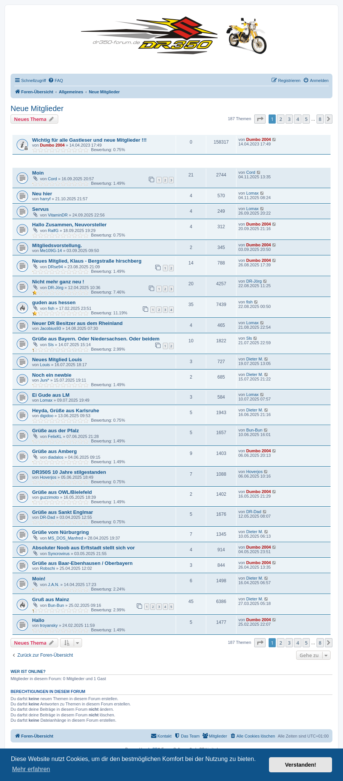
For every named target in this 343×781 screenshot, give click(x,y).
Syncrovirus (59, 553)
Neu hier (42, 193)
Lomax (252, 193)
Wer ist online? (28, 671)
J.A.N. (53, 584)
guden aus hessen (54, 302)
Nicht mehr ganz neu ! (58, 282)
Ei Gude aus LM (51, 395)
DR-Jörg (55, 287)
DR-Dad (47, 517)
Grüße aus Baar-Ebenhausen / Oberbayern (82, 563)
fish (51, 308)
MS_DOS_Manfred (65, 538)
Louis (45, 364)
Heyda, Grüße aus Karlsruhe (65, 410)
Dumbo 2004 (52, 145)
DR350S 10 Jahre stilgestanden (69, 472)
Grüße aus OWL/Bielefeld (62, 492)
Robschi (47, 568)
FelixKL (55, 436)
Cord (52, 178)
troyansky (49, 625)
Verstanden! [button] (300, 765)
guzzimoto (49, 497)
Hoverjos (48, 477)
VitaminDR (58, 215)
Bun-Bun (254, 430)
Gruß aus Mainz (50, 599)
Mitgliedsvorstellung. (57, 245)
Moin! (38, 578)
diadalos (55, 457)
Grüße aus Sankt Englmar (62, 512)
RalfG (53, 230)
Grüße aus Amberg (54, 451)
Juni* (44, 380)
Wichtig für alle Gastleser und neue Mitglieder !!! (89, 140)
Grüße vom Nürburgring (60, 532)
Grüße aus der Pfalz (55, 430)
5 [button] (306, 119)
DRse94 (55, 266)
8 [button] (320, 119)
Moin (38, 173)
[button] (260, 119)
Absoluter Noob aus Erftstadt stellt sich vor (83, 548)
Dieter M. (254, 359)
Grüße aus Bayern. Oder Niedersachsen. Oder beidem (95, 339)
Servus (40, 209)
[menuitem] (55, 80)
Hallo (38, 620)
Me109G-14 (51, 250)
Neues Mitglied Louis (57, 359)
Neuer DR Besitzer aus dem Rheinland (77, 323)
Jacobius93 (50, 328)
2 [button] (280, 119)
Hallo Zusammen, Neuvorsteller (69, 224)
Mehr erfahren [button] (31, 769)
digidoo (46, 415)
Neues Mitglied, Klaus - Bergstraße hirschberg (86, 261)
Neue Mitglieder (37, 108)
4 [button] (297, 119)
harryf (45, 198)
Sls (51, 344)
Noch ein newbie (51, 375)
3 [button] (289, 119)
